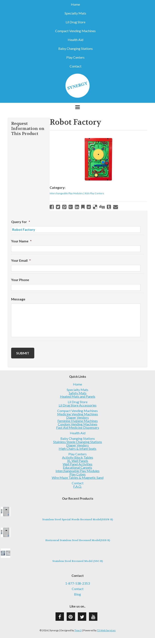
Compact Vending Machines (75, 31)
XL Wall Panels (77, 461)
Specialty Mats (75, 13)
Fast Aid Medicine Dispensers (77, 427)
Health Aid (75, 39)
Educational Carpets (77, 467)
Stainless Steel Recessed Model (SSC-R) (77, 561)
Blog (77, 594)
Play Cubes (77, 474)
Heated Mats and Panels (77, 396)
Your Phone (20, 280)
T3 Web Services (106, 630)
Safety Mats (77, 393)
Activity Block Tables (77, 457)
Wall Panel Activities (77, 464)
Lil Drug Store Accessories (78, 405)
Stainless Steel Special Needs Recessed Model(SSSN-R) (77, 519)
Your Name (21, 241)
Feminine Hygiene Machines (77, 421)
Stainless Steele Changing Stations (77, 442)
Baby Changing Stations (75, 48)
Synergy (77, 86)
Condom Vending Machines (77, 424)
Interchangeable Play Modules (66, 193)
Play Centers (75, 57)
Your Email (21, 260)
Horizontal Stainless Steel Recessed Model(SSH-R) (77, 540)
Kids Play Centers (94, 193)
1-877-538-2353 (77, 583)
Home (75, 4)
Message (18, 299)
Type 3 (78, 630)
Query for (20, 222)
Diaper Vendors (77, 417)
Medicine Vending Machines (77, 414)
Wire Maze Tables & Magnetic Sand (77, 477)
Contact (75, 66)
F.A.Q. (77, 486)
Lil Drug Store (75, 22)
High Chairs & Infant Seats (77, 448)
